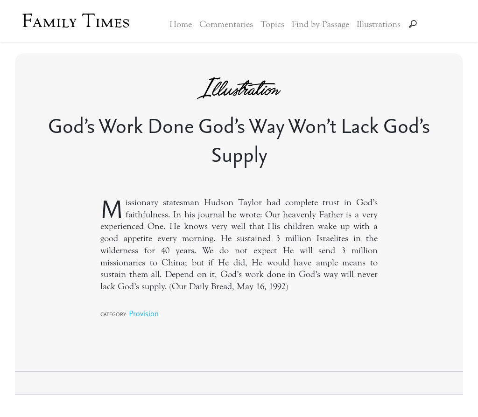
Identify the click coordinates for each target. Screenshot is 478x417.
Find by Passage (320, 24)
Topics (272, 24)
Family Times (76, 21)
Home (180, 24)
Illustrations (379, 24)
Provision (144, 313)
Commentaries (226, 24)
